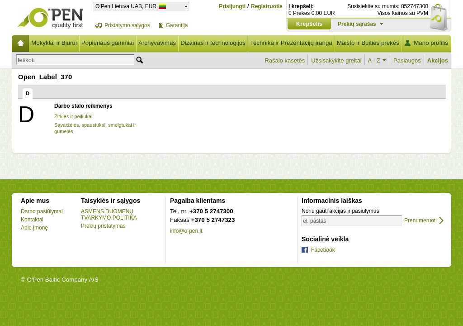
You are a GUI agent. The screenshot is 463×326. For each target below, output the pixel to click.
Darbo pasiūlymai (42, 211)
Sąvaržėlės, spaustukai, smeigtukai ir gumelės (95, 128)
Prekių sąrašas (357, 24)
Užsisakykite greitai (336, 60)
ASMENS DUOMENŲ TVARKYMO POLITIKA (109, 214)
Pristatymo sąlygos (127, 25)
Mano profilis (431, 42)
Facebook (323, 250)
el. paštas (314, 221)
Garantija (177, 25)
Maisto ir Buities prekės (368, 42)
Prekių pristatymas (103, 226)
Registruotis (267, 7)
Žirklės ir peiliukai (73, 116)
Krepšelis (309, 23)
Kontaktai (32, 219)
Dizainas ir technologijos (213, 42)
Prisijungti (232, 6)
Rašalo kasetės (285, 60)
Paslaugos (407, 60)
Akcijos (437, 60)
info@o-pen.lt (186, 231)
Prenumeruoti (420, 221)
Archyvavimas (157, 42)
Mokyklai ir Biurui (54, 42)
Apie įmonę (34, 228)
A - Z (374, 60)
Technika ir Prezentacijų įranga (291, 42)
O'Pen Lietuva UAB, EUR (125, 6)
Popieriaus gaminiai (107, 42)
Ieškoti (26, 60)
